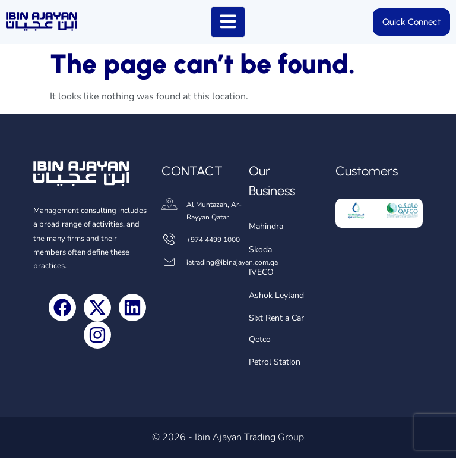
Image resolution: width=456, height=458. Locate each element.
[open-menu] (228, 22)
